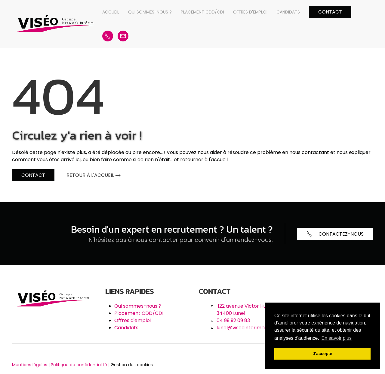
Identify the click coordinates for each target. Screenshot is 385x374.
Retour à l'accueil (90, 175)
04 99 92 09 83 (233, 320)
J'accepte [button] (322, 353)
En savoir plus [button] (337, 338)
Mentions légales (29, 365)
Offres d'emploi (250, 12)
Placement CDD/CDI (202, 12)
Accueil (110, 12)
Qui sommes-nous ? (150, 12)
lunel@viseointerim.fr (241, 327)
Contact (330, 11)
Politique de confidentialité (79, 365)
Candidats (288, 12)
